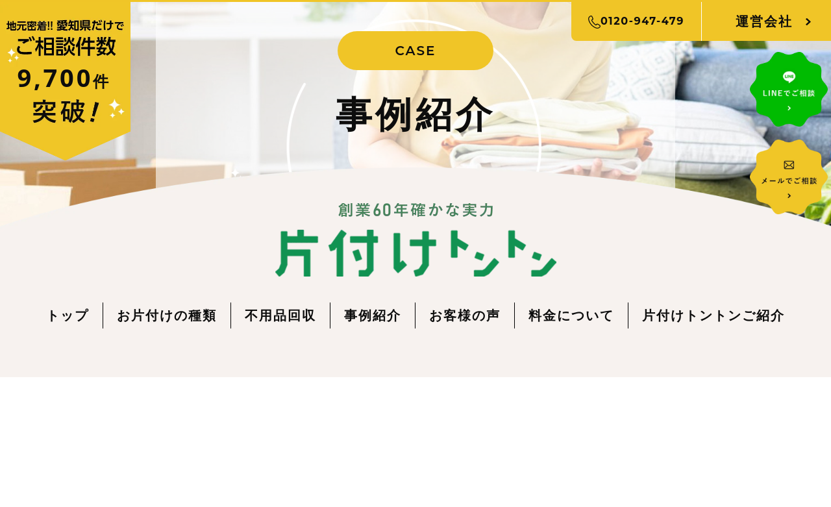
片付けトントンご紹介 (713, 315)
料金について (571, 315)
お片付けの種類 (167, 315)
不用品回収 (280, 315)
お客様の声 (465, 315)
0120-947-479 (636, 21)
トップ (67, 315)
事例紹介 (372, 315)
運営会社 (764, 21)
